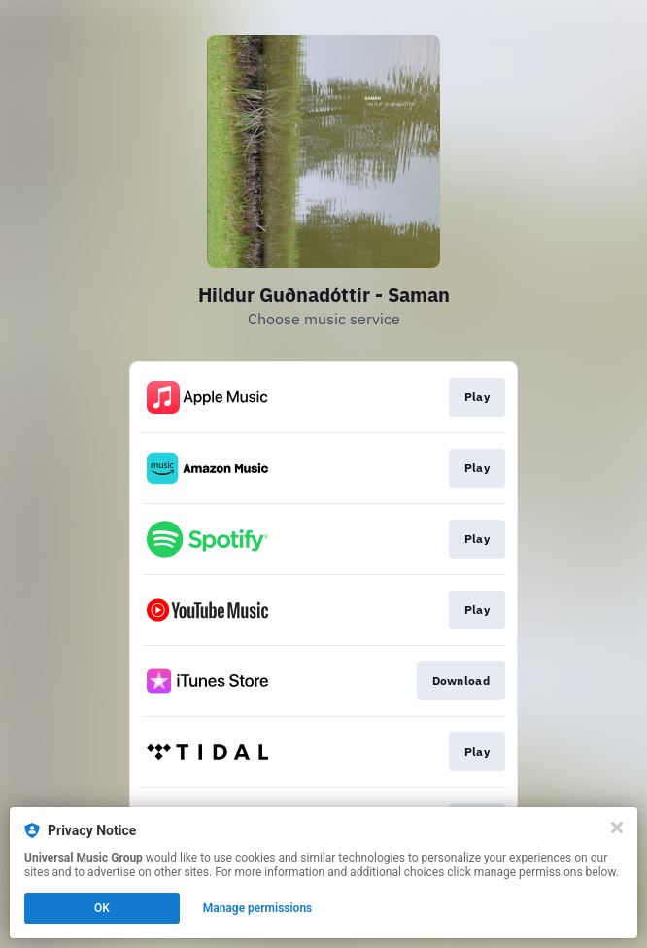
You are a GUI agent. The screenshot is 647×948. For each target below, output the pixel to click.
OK (102, 908)
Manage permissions (258, 908)
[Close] (616, 827)
